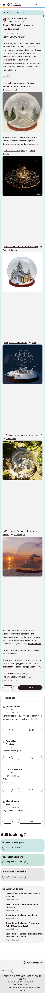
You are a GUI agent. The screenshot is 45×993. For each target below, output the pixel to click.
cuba (34, 343)
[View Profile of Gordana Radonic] (20, 18)
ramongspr (19, 535)
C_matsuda (11, 439)
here (10, 60)
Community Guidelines (22, 985)
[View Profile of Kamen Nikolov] (13, 706)
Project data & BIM (13, 940)
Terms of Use (29, 982)
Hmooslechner (34, 644)
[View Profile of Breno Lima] (11, 741)
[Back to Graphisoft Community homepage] (15, 4)
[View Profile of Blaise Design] (12, 801)
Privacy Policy (15, 982)
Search (28, 4)
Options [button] (41, 11)
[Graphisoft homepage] (33, 963)
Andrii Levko (10, 250)
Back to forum (12, 848)
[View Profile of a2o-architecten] (14, 769)
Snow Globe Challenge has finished (22, 915)
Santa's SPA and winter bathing (21, 247)
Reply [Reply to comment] (32, 730)
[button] (22, 112)
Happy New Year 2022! (15, 343)
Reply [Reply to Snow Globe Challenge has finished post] (32, 687)
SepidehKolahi (24, 87)
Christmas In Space (14, 151)
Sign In (41, 4)
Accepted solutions (15, 862)
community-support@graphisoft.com (21, 667)
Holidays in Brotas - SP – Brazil (22, 435)
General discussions (13, 900)
